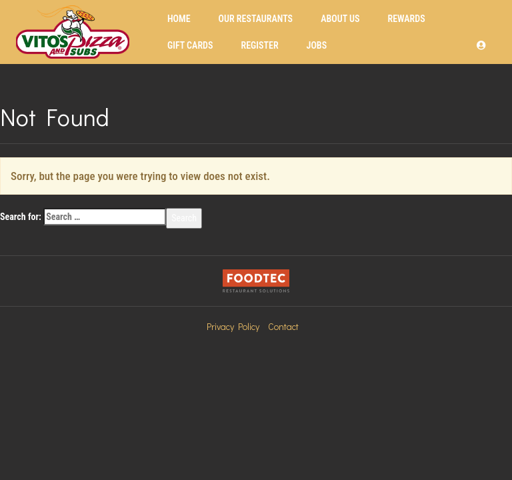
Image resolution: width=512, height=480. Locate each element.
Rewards (406, 18)
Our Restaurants (256, 18)
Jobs (317, 45)
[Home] (72, 32)
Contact (283, 326)
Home (179, 18)
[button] (481, 45)
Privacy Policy (233, 326)
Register (259, 45)
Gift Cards (190, 45)
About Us (340, 18)
